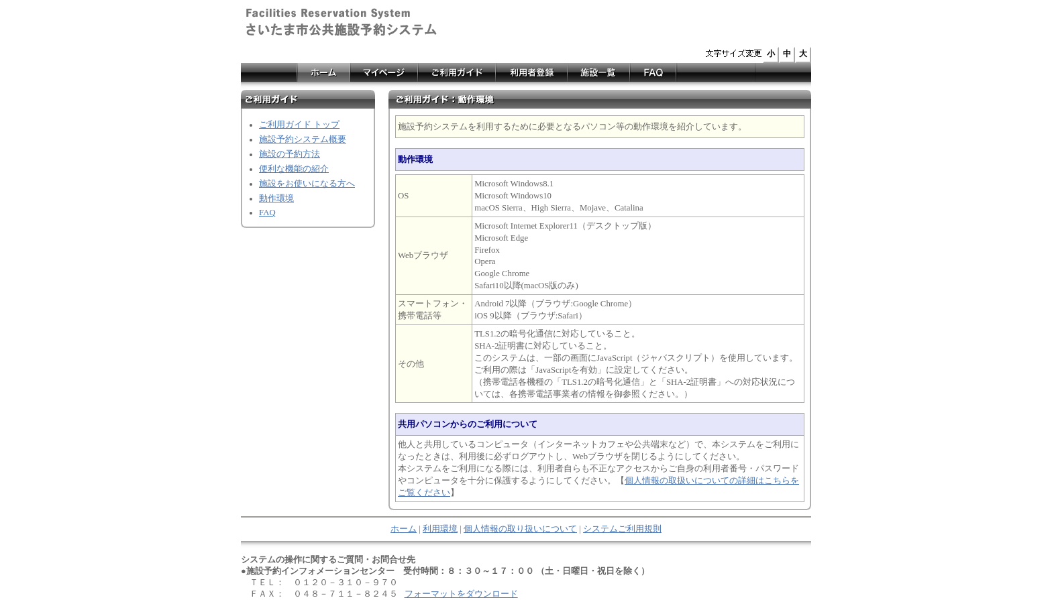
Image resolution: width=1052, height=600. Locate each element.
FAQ (267, 212)
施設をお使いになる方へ (307, 183)
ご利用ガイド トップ (299, 124)
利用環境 (440, 529)
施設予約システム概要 (302, 139)
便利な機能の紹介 (294, 169)
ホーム (403, 529)
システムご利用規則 (622, 529)
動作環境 (276, 198)
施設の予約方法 (289, 154)
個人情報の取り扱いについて (520, 529)
